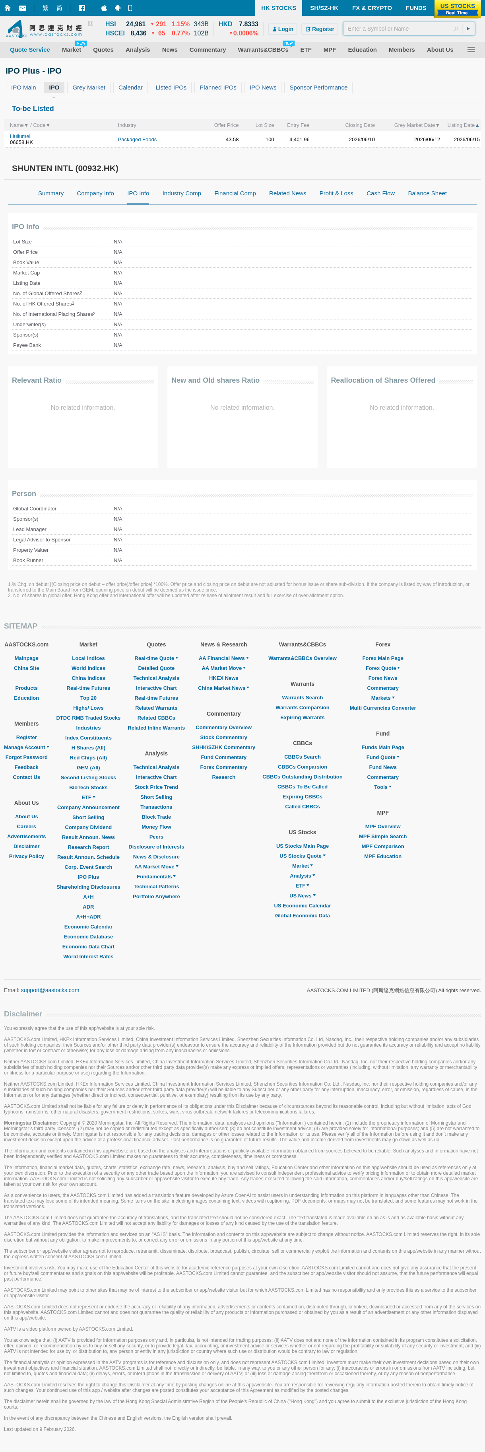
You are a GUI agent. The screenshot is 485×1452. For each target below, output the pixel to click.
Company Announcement (88, 807)
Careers (26, 826)
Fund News (383, 767)
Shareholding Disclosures (88, 887)
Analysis (302, 876)
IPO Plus (88, 877)
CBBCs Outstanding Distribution (302, 777)
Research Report (88, 847)
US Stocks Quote (302, 856)
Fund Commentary (223, 757)
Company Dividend (88, 827)
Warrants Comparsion (302, 707)
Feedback (27, 767)
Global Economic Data (302, 916)
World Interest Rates (88, 957)
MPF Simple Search (383, 836)
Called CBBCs (302, 807)
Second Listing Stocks (88, 777)
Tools (383, 787)
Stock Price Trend (156, 787)
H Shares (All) (88, 748)
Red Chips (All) (88, 758)
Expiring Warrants (302, 717)
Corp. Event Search (88, 867)
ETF (88, 797)
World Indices (88, 668)
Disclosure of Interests (156, 847)
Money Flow (156, 827)
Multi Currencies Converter (383, 708)
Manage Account (26, 747)
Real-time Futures (89, 688)
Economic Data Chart (88, 947)
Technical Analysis (157, 678)
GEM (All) (88, 768)
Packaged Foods (137, 139)
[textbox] (409, 28)
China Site (26, 668)
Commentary (382, 688)
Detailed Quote (156, 668)
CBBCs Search (302, 757)
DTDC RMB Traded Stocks (88, 718)
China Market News (223, 688)
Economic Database (88, 937)
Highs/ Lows (88, 708)
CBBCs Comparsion (302, 767)
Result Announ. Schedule (88, 857)
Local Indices (88, 658)
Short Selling (88, 817)
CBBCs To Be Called (302, 787)
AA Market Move (156, 867)
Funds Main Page (383, 747)
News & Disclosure (156, 857)
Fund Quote (383, 757)
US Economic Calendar (302, 906)
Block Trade (156, 817)
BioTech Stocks (88, 787)
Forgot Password (27, 757)
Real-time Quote (156, 658)
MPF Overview (383, 826)
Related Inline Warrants (156, 728)
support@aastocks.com (50, 990)
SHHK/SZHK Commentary (223, 747)
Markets (383, 698)
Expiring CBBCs (302, 797)
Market (302, 866)
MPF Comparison (383, 846)
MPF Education (383, 856)
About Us (26, 816)
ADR (88, 907)
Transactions (156, 807)
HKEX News (224, 678)
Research (224, 777)
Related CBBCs (156, 718)
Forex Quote (383, 668)
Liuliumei (20, 136)
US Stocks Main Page (302, 846)
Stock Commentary (223, 737)
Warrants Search (302, 698)
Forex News (383, 678)
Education (26, 698)
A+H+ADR (88, 917)
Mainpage (27, 658)
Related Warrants (156, 708)
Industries (88, 728)
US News (302, 896)
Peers (156, 837)
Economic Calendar (88, 927)
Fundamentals (156, 877)
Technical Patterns (156, 886)
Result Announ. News (88, 837)
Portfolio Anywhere (156, 896)
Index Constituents (88, 738)
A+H (88, 897)
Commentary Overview (224, 727)
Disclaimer (27, 846)
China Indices (88, 678)
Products (27, 688)
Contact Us (26, 777)
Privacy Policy (26, 856)
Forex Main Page (383, 658)
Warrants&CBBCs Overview (302, 658)
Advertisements (26, 836)
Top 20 (88, 698)
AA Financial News (224, 658)
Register (26, 737)
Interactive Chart (156, 688)
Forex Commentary (223, 767)
